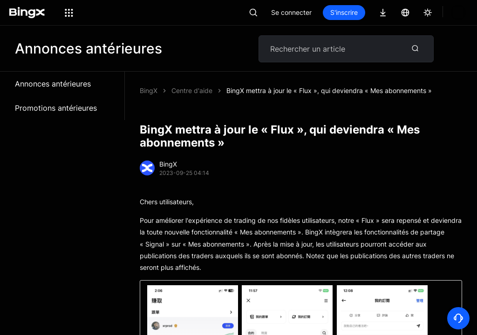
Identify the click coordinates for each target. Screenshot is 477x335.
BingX (148, 90)
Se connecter (323, 12)
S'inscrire (375, 12)
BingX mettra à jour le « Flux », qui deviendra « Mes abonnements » (329, 90)
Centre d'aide (191, 90)
